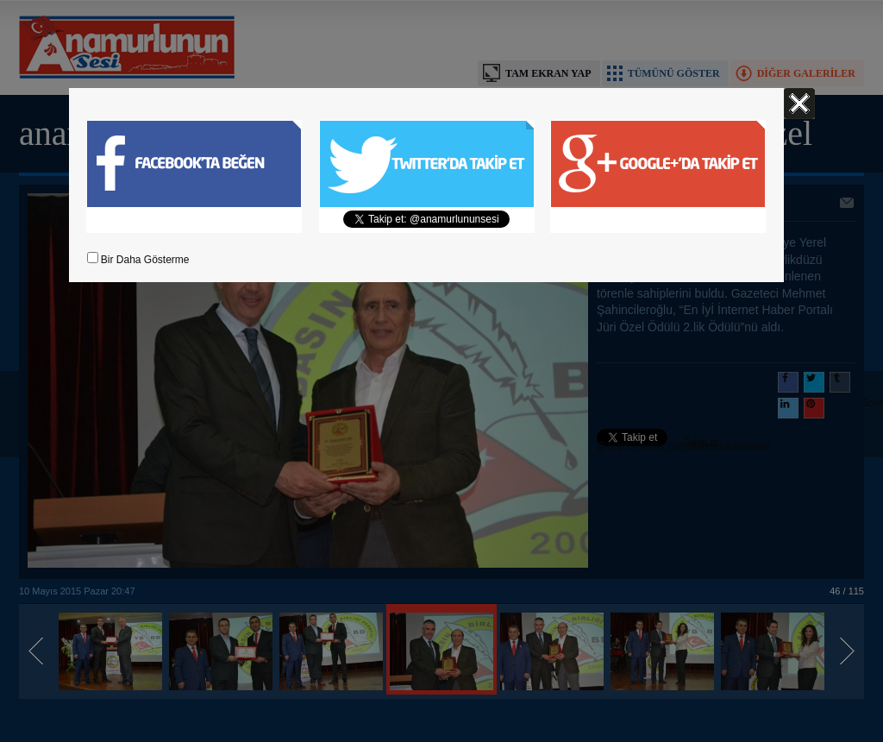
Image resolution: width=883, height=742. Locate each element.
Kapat (799, 103)
